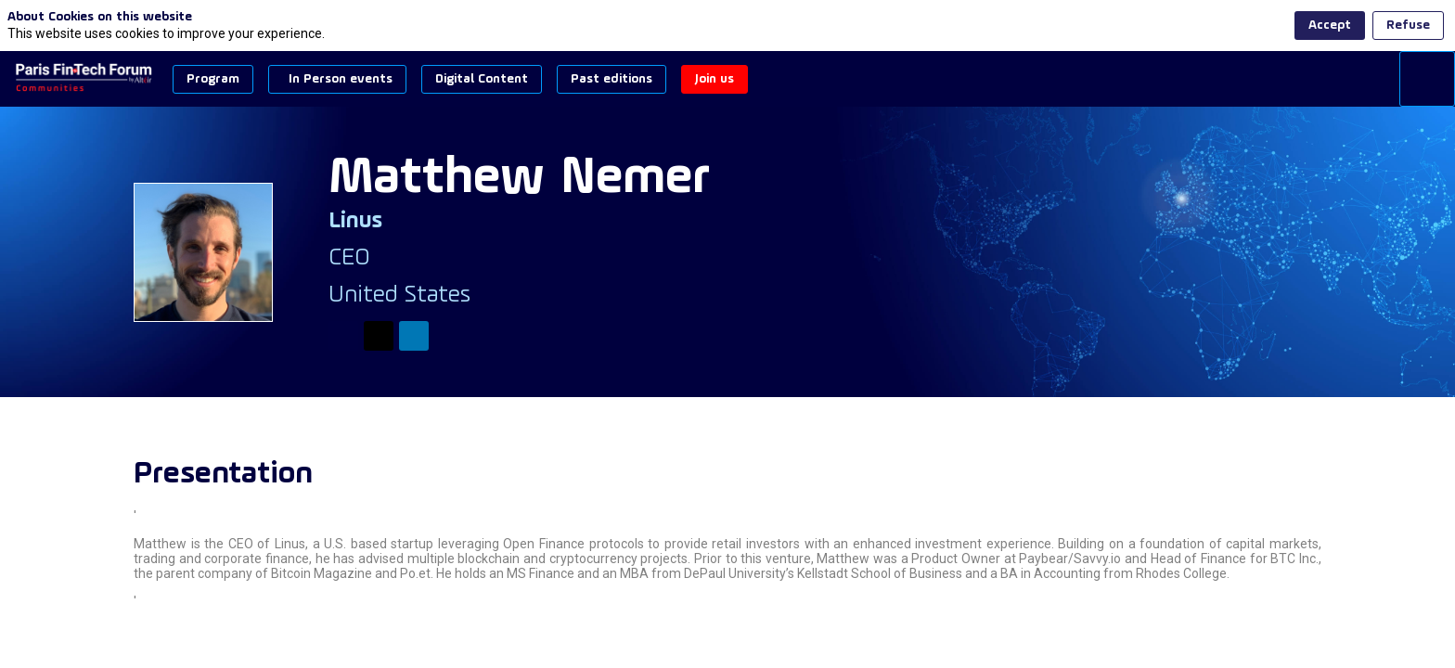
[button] (213, 79)
